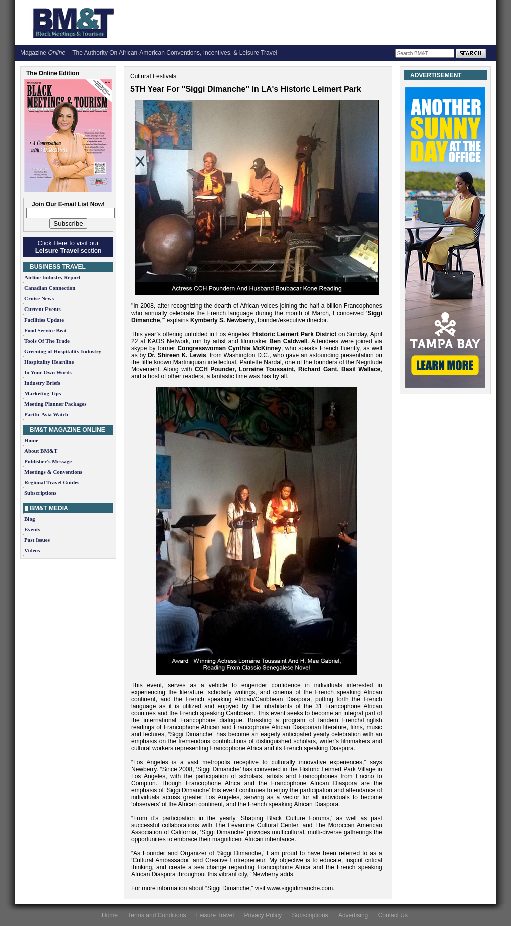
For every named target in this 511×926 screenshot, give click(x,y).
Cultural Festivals (153, 76)
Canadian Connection (49, 288)
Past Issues (37, 540)
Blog (29, 519)
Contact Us (393, 915)
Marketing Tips (42, 393)
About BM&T (40, 451)
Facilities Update (44, 320)
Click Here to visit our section (68, 246)
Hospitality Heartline (49, 362)
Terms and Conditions (157, 915)
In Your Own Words (48, 372)
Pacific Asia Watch (46, 414)
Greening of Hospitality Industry (62, 351)
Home (31, 440)
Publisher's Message (48, 461)
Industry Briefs (42, 383)
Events (32, 529)
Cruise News (39, 298)
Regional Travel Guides (51, 482)
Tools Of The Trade (47, 341)
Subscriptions (40, 493)
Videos (32, 550)
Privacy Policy (263, 915)
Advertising (353, 915)
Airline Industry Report (52, 277)
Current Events (42, 309)
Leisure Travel (215, 915)
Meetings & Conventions (53, 472)
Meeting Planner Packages (55, 404)
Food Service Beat (45, 330)
